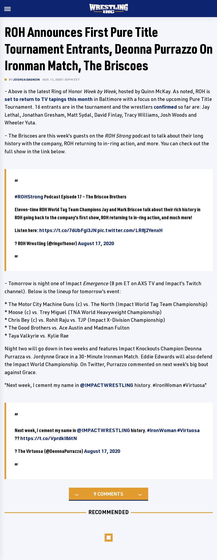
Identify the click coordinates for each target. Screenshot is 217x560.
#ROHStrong (29, 196)
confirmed (165, 107)
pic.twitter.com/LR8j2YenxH (130, 230)
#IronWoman (161, 430)
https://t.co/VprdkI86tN (48, 438)
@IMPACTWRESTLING (106, 385)
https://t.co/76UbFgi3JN (68, 230)
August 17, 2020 (96, 243)
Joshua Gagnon (26, 79)
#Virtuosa (188, 430)
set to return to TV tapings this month (49, 99)
